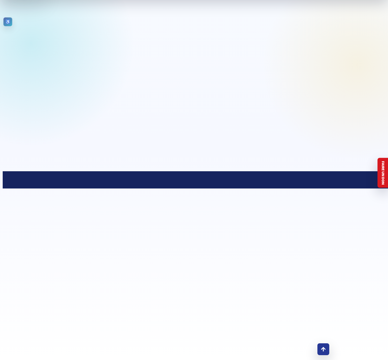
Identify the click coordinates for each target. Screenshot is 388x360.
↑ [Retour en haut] (323, 349)
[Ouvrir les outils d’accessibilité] (7, 21)
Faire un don (383, 173)
